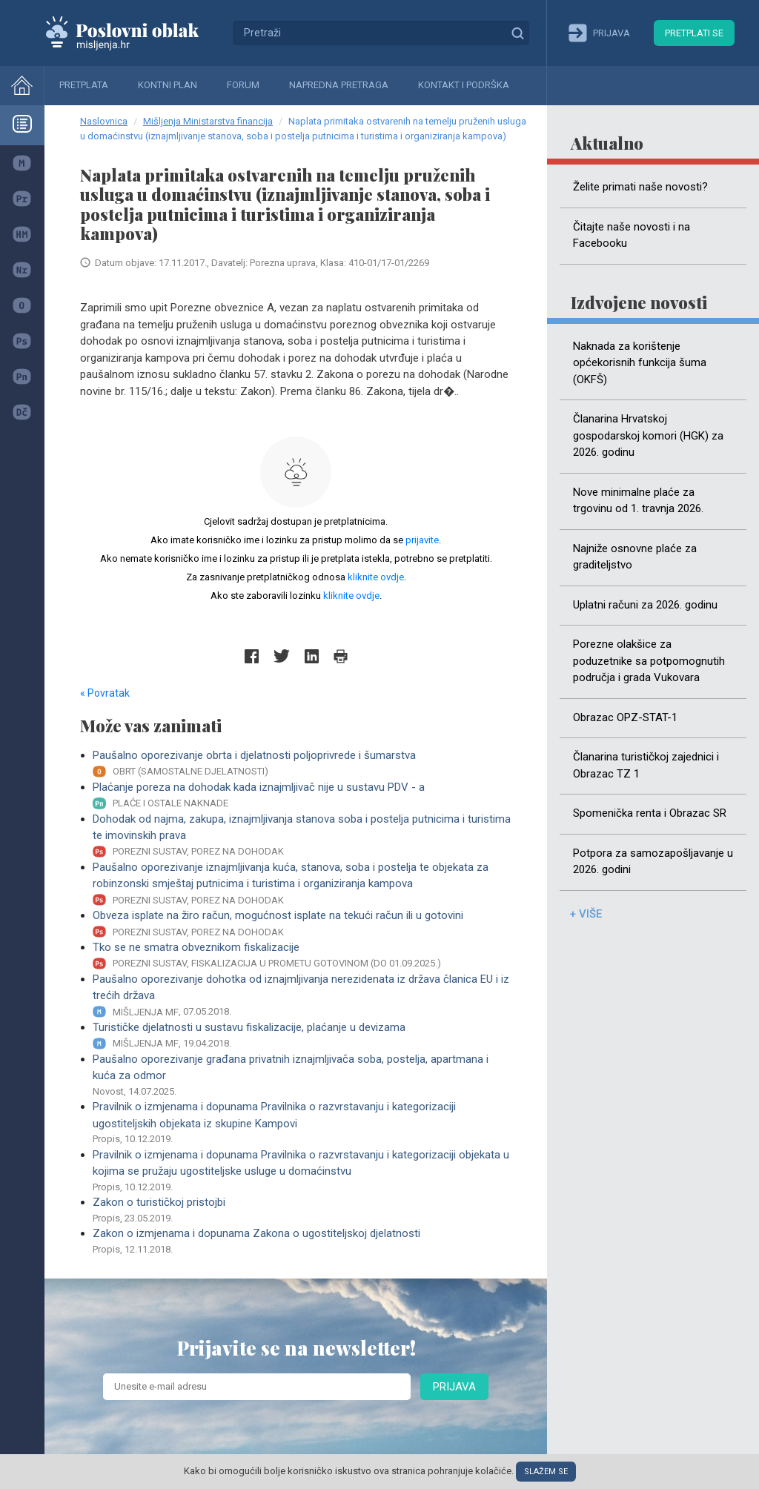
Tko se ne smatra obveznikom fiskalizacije (302, 956)
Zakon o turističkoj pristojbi (302, 1210)
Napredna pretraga (338, 84)
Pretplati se (694, 33)
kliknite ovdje (376, 577)
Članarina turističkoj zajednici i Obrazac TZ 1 (646, 765)
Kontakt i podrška (463, 84)
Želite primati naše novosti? (640, 186)
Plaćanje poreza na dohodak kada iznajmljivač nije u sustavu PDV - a (302, 795)
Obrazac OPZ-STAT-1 (625, 717)
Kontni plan (167, 84)
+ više (585, 914)
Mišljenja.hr (133, 32)
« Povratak (105, 693)
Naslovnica (103, 121)
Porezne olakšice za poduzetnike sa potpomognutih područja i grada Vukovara (649, 660)
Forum (243, 84)
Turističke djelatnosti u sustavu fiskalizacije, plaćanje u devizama (302, 1036)
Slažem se (546, 1471)
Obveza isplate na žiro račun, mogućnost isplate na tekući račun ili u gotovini (302, 924)
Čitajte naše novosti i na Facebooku (631, 235)
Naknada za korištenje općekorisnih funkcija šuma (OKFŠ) (639, 362)
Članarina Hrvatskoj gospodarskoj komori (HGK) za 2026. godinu (648, 435)
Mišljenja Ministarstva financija (208, 121)
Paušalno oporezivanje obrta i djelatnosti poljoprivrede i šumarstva (302, 764)
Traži (517, 32)
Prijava (454, 1386)
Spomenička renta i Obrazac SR (649, 813)
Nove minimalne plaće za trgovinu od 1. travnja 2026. (638, 500)
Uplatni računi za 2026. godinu (645, 604)
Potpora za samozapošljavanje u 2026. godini (653, 861)
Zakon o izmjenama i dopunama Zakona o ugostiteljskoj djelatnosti (302, 1241)
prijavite (422, 539)
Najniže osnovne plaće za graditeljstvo (635, 557)
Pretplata (83, 84)
